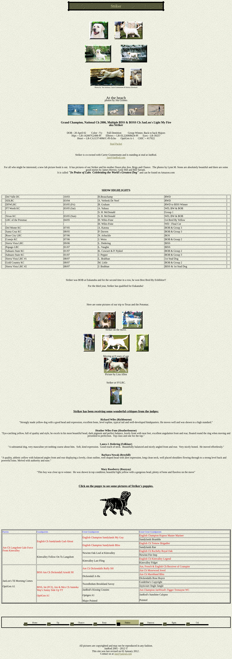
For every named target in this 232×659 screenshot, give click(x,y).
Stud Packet (116, 143)
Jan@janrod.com (123, 653)
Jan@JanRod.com (116, 157)
